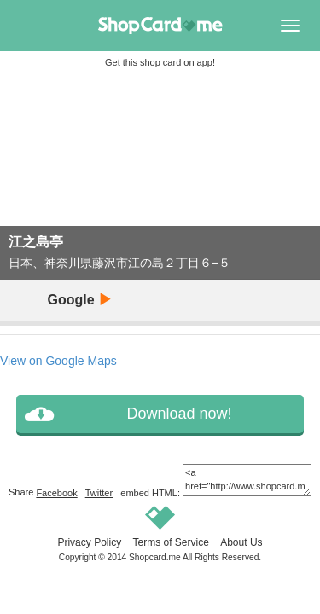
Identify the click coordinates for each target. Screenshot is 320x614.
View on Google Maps (58, 361)
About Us (241, 542)
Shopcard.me (155, 557)
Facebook (56, 493)
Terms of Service (170, 542)
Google (79, 300)
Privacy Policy (89, 542)
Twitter (99, 493)
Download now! (178, 413)
